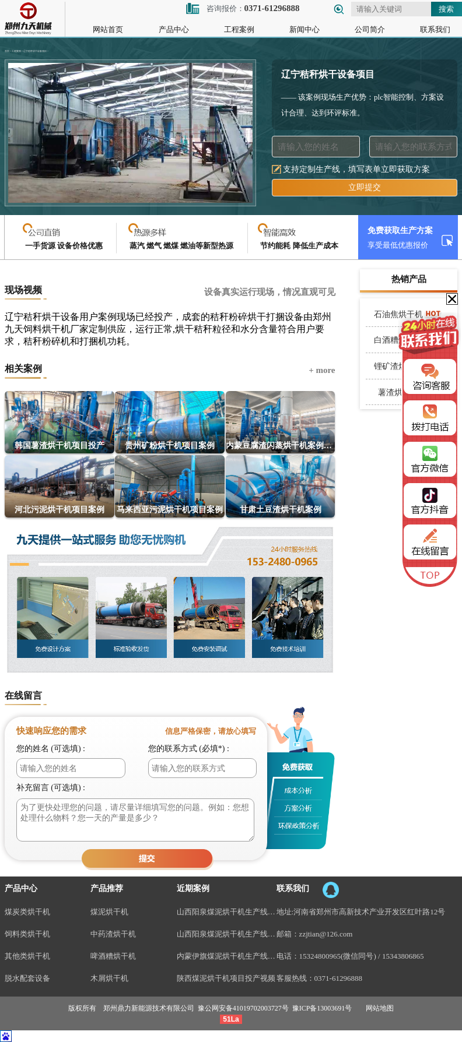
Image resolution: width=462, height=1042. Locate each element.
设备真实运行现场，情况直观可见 (269, 292)
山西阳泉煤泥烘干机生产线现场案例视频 (226, 911)
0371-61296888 (338, 978)
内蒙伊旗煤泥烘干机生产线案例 (226, 956)
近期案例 (193, 888)
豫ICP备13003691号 (322, 1008)
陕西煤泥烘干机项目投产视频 (226, 978)
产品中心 (174, 29)
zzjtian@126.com (326, 934)
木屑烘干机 (109, 978)
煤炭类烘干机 (27, 911)
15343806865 (403, 956)
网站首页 (108, 29)
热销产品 (408, 279)
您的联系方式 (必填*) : (188, 748)
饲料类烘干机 (27, 934)
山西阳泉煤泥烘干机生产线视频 (226, 934)
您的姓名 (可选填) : (50, 748)
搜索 (446, 9)
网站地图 (380, 1008)
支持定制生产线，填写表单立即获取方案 (356, 169)
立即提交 (364, 187)
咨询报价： (242, 8)
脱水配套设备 (27, 978)
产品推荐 (106, 888)
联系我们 (435, 29)
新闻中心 (304, 29)
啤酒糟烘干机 (113, 956)
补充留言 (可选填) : (50, 787)
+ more (322, 370)
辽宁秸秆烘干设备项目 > (35, 51)
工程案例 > (17, 51)
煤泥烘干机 (109, 911)
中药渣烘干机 (113, 934)
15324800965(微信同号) (337, 956)
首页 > (8, 51)
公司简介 (370, 29)
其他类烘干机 (27, 956)
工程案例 (239, 29)
